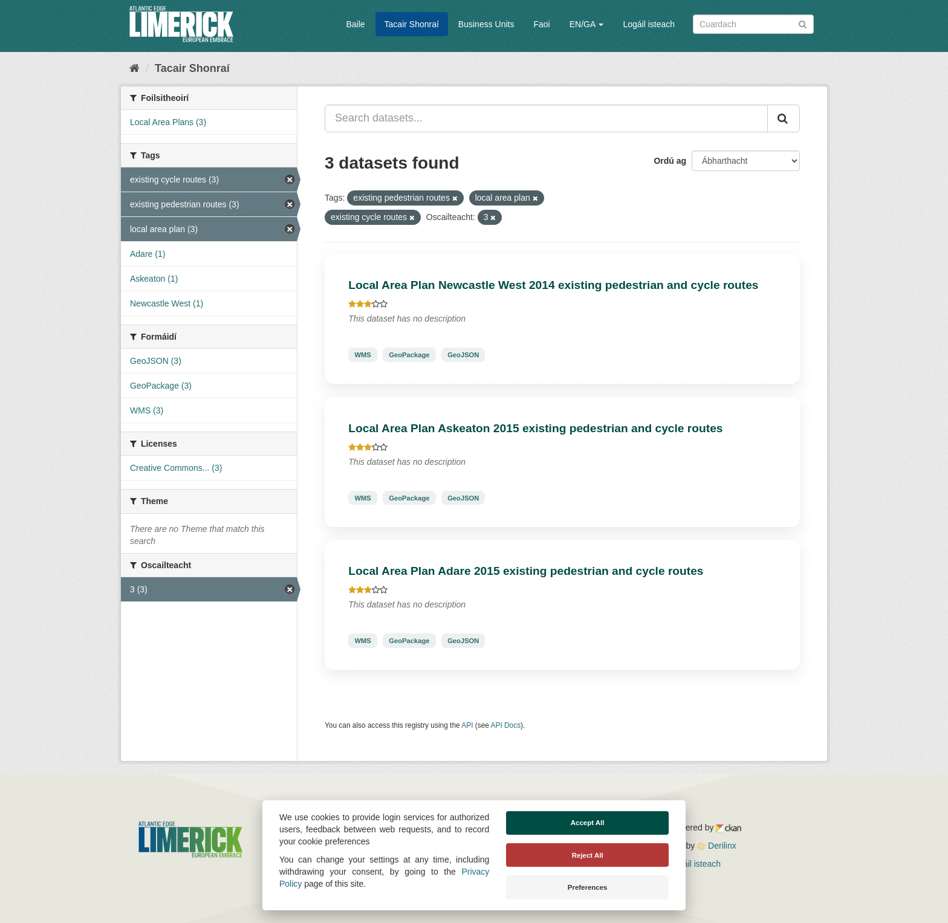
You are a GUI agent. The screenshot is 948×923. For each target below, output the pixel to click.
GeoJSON (463, 354)
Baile (355, 24)
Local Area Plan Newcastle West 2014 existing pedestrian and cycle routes (553, 285)
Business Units (486, 24)
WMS (362, 354)
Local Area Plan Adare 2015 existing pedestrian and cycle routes (525, 571)
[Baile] (134, 68)
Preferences (588, 887)
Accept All (588, 822)
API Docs (506, 725)
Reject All (587, 855)
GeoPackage (409, 354)
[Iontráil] (802, 23)
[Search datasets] (753, 24)
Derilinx (716, 845)
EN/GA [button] (587, 24)
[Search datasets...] (546, 118)
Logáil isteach (649, 24)
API (467, 725)
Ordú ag (670, 161)
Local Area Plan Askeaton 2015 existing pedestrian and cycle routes (535, 428)
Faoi (541, 24)
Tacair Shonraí (412, 24)
